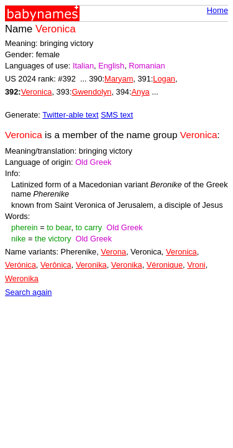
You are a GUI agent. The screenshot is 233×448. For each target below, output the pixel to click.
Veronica (36, 91)
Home (217, 10)
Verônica (55, 264)
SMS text (117, 114)
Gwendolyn (91, 91)
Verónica (20, 264)
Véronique (165, 264)
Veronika (91, 264)
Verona (113, 251)
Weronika (22, 278)
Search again (28, 292)
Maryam (118, 78)
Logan (164, 78)
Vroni (196, 264)
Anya (141, 91)
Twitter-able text (70, 114)
